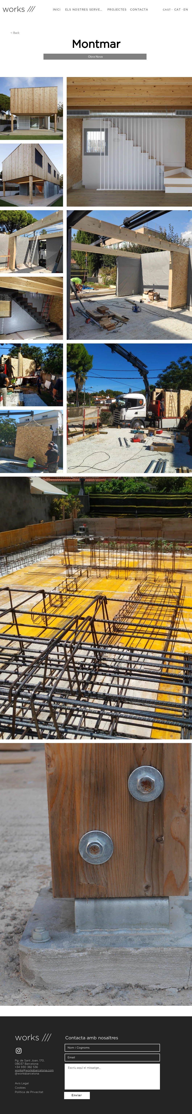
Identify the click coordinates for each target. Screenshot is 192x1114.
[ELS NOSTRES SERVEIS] (84, 9)
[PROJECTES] (117, 9)
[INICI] (57, 9)
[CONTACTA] (140, 9)
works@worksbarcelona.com (34, 1070)
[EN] (186, 9)
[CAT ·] (179, 9)
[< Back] (22, 33)
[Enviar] (77, 1095)
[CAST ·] (168, 9)
